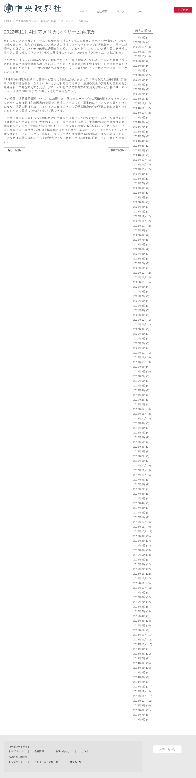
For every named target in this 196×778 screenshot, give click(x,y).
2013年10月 (140, 700)
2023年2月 (139, 206)
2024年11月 (140, 108)
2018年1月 (139, 460)
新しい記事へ (15, 150)
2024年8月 (139, 122)
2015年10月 (140, 587)
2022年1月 (139, 268)
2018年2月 (139, 456)
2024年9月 (139, 117)
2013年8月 (139, 710)
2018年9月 (139, 423)
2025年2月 (139, 93)
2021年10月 (140, 282)
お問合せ (183, 9)
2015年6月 (139, 606)
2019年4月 (139, 390)
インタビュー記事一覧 (46, 762)
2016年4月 (139, 559)
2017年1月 (139, 517)
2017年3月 (139, 507)
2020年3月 (139, 338)
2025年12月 (140, 46)
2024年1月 (139, 155)
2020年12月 (140, 319)
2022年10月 (140, 225)
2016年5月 (139, 554)
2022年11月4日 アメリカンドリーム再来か (64, 21)
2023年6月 (139, 188)
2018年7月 (139, 432)
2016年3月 (139, 564)
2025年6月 (139, 75)
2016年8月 (139, 540)
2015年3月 (139, 620)
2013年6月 (139, 719)
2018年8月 (139, 427)
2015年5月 (139, 611)
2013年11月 (140, 696)
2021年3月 (139, 315)
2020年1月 (139, 347)
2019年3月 (139, 395)
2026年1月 (139, 42)
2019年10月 (140, 362)
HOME (8, 21)
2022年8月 (139, 235)
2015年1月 (139, 630)
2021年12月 (140, 272)
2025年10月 (140, 56)
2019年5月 (139, 385)
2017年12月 (140, 465)
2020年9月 (139, 329)
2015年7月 (139, 601)
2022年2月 (139, 263)
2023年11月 (140, 164)
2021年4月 (139, 310)
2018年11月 (140, 413)
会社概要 (102, 11)
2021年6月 (139, 300)
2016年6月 (139, 550)
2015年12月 (140, 578)
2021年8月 (139, 291)
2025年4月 (139, 84)
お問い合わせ (63, 751)
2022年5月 (139, 249)
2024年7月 (139, 126)
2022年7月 (139, 239)
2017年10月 (140, 474)
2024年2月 (139, 150)
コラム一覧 (76, 762)
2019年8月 (139, 371)
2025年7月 (139, 70)
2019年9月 (139, 366)
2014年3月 (139, 677)
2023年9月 (139, 173)
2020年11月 (140, 324)
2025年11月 (140, 51)
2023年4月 (139, 197)
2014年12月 (140, 634)
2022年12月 (140, 216)
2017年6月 (139, 493)
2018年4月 (139, 446)
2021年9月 (139, 286)
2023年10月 (140, 169)
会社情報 (39, 751)
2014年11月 (140, 639)
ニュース (139, 11)
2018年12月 (140, 409)
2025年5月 (139, 79)
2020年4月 (139, 333)
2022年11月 (140, 220)
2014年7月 (139, 658)
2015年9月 (139, 592)
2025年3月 (139, 89)
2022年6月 (139, 244)
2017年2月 (139, 512)
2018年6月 (139, 437)
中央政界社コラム (26, 21)
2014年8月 (139, 653)
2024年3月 (139, 145)
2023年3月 (139, 202)
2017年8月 (139, 484)
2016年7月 (139, 545)
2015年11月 (140, 583)
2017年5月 (139, 498)
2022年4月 (139, 253)
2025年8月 (139, 65)
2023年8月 (139, 178)
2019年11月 (140, 357)
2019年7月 (139, 376)
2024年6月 (139, 131)
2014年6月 (139, 663)
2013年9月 (139, 705)
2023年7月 (139, 183)
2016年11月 (140, 526)
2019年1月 (139, 404)
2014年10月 (140, 644)
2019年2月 (139, 399)
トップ (83, 11)
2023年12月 (140, 159)
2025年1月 (139, 98)
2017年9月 (139, 479)
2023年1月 (139, 211)
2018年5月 (139, 442)
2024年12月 (140, 103)
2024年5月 (139, 136)
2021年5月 (139, 305)
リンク (120, 11)
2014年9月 (139, 648)
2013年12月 (140, 691)
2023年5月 (139, 192)
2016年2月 (139, 569)
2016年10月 (140, 531)
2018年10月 (140, 418)
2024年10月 (140, 112)
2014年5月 (139, 667)
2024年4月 (139, 141)
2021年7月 (139, 296)
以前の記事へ (118, 150)
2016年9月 (139, 536)
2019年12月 (140, 352)
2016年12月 (140, 521)
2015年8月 (139, 597)
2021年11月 (140, 277)
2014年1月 (139, 686)
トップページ (16, 751)
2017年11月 (140, 470)
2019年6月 (139, 380)
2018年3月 (139, 451)
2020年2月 (139, 343)
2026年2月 (139, 37)
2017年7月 (139, 489)
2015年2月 (139, 625)
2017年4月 (139, 503)
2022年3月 (139, 258)
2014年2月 (139, 681)
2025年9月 (139, 61)
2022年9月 (139, 230)
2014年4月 (139, 672)
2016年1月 (139, 573)
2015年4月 (139, 616)
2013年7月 (139, 714)
